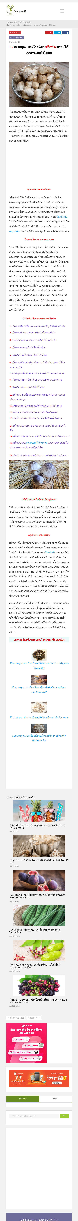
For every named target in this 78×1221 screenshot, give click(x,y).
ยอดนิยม (22, 1099)
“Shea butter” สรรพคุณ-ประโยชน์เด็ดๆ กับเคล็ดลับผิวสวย (38, 861)
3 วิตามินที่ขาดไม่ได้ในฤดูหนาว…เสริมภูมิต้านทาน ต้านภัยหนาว (37, 826)
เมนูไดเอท (14, 231)
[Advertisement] (39, 164)
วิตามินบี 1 (62, 216)
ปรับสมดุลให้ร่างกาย (36, 442)
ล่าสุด (55, 1099)
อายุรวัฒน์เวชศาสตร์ (16, 37)
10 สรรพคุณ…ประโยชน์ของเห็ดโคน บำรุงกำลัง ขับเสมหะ (39, 717)
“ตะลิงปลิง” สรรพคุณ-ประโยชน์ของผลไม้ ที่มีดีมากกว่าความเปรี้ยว (34, 966)
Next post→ (34, 1017)
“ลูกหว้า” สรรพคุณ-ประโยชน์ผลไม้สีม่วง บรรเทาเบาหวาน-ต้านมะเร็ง (38, 1001)
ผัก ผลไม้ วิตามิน (15, 32)
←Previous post (16, 1017)
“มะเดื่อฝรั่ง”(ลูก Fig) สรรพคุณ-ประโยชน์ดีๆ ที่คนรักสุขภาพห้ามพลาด (37, 896)
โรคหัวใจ (50, 552)
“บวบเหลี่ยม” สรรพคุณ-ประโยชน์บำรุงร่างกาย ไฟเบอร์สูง (34, 931)
